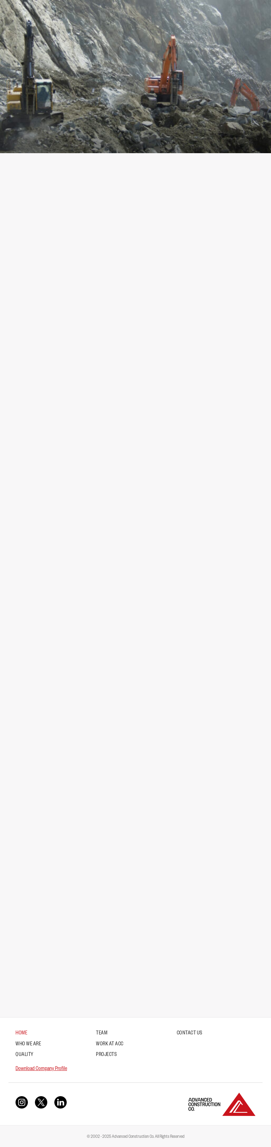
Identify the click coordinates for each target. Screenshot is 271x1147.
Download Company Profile (41, 1069)
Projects (106, 1055)
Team (101, 1034)
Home (21, 1034)
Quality (25, 1055)
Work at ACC (110, 1044)
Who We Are (28, 1044)
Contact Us (190, 1034)
